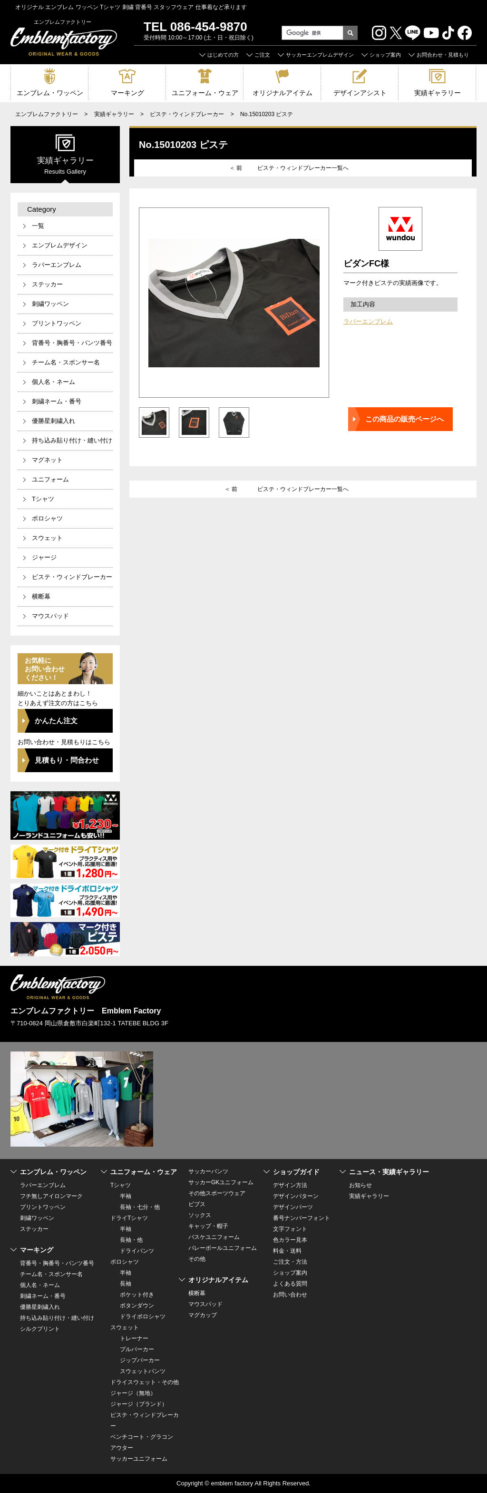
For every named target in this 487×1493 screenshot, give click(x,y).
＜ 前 (235, 168)
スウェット (47, 537)
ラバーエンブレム (368, 321)
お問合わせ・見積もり (443, 55)
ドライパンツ (137, 1250)
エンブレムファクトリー (46, 114)
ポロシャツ (47, 518)
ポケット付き (137, 1294)
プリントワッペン (56, 323)
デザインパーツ (293, 1207)
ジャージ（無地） (133, 1393)
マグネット (47, 459)
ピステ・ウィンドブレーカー (187, 114)
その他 (196, 1259)
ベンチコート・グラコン (141, 1437)
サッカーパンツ (208, 1171)
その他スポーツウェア (216, 1193)
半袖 (125, 1196)
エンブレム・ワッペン (50, 93)
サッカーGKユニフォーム (220, 1182)
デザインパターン (296, 1196)
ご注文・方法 (290, 1261)
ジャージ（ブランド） (138, 1404)
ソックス (199, 1215)
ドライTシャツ (129, 1218)
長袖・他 (131, 1240)
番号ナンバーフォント (301, 1218)
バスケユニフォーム (214, 1237)
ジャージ (44, 557)
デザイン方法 (290, 1185)
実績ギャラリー (437, 93)
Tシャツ (43, 498)
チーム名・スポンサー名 (66, 362)
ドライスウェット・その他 (144, 1382)
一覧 (38, 225)
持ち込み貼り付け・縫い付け (72, 440)
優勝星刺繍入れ (53, 420)
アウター (121, 1447)
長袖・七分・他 (140, 1207)
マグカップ (202, 1315)
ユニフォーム (50, 479)
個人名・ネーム (53, 381)
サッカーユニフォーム (138, 1458)
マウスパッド (50, 615)
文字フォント (290, 1229)
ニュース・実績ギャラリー (389, 1172)
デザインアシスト (360, 93)
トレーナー (134, 1338)
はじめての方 (223, 55)
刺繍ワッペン (50, 303)
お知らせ (360, 1185)
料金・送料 (287, 1250)
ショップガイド (296, 1172)
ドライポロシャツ (143, 1316)
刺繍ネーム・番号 (56, 401)
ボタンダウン (137, 1305)
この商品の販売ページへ (404, 419)
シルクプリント (40, 1329)
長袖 (125, 1283)
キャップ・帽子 (208, 1226)
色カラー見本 (290, 1240)
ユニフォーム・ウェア (205, 93)
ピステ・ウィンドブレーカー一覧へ (303, 168)
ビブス (196, 1204)
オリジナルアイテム (282, 93)
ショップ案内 (385, 55)
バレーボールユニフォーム (222, 1248)
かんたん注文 (56, 721)
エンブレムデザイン (60, 245)
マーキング (127, 93)
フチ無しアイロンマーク (51, 1196)
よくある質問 (290, 1283)
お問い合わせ (290, 1294)
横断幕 (41, 596)
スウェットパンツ (143, 1371)
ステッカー (47, 284)
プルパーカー (137, 1349)
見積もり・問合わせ (67, 760)
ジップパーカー (140, 1360)
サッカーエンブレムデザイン (320, 55)
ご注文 (262, 55)
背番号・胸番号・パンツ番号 (72, 342)
